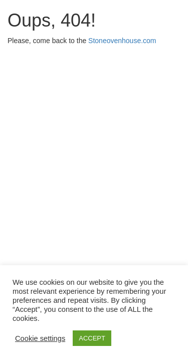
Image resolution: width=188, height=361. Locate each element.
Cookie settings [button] (40, 338)
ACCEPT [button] (92, 338)
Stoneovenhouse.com (122, 41)
